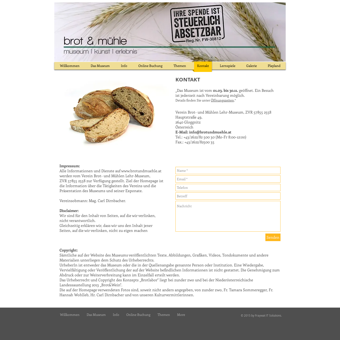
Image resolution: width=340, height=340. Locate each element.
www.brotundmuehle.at (141, 170)
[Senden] (272, 237)
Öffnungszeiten (222, 100)
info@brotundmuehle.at (210, 131)
